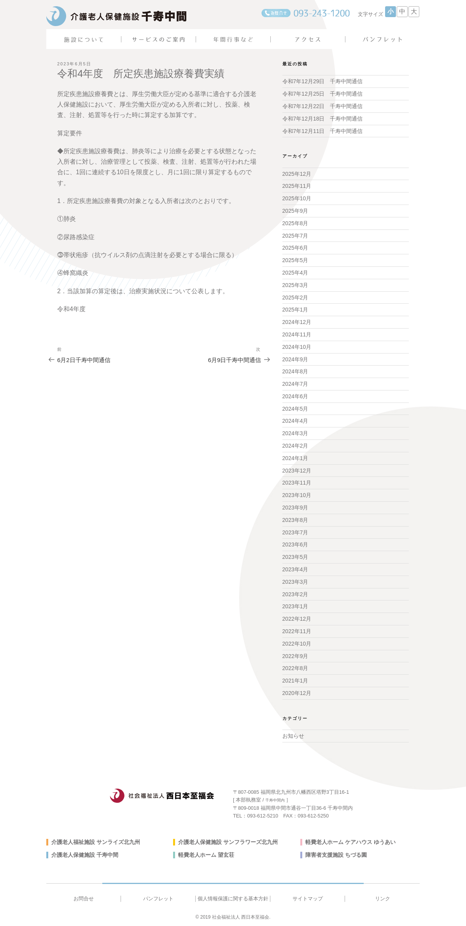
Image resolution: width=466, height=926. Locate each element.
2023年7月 (295, 532)
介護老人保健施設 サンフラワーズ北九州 (228, 842)
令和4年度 (71, 309)
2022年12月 (297, 619)
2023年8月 (295, 520)
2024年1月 (295, 458)
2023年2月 (295, 594)
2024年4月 (295, 421)
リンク (382, 898)
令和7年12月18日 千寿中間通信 (322, 119)
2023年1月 (295, 606)
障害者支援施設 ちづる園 (336, 855)
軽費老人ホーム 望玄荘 (206, 855)
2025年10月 (297, 198)
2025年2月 (295, 297)
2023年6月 (295, 544)
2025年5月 (295, 260)
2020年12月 (297, 693)
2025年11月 (297, 186)
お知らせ (293, 736)
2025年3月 (295, 285)
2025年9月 (295, 211)
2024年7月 (295, 384)
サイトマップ (308, 898)
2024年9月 (295, 359)
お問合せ (84, 898)
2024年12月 (297, 322)
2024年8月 (295, 371)
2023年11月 (297, 483)
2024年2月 (295, 446)
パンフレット (158, 898)
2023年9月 (295, 507)
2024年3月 (295, 433)
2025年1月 (295, 309)
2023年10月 (297, 495)
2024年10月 (297, 347)
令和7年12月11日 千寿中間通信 (322, 131)
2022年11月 (297, 631)
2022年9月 (295, 656)
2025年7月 (295, 236)
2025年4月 (295, 273)
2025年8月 (295, 223)
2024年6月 (295, 396)
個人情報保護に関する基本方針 (233, 898)
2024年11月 (297, 334)
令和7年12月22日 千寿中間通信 (322, 106)
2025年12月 (297, 174)
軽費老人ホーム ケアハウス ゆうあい (350, 842)
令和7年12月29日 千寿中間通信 (322, 81)
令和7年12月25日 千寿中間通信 (322, 94)
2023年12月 (297, 470)
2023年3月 (295, 582)
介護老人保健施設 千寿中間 (84, 855)
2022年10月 (297, 644)
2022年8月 (295, 668)
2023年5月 (295, 557)
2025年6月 (295, 248)
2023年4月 (295, 569)
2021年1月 (295, 680)
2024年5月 (295, 409)
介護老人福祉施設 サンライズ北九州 (95, 842)
